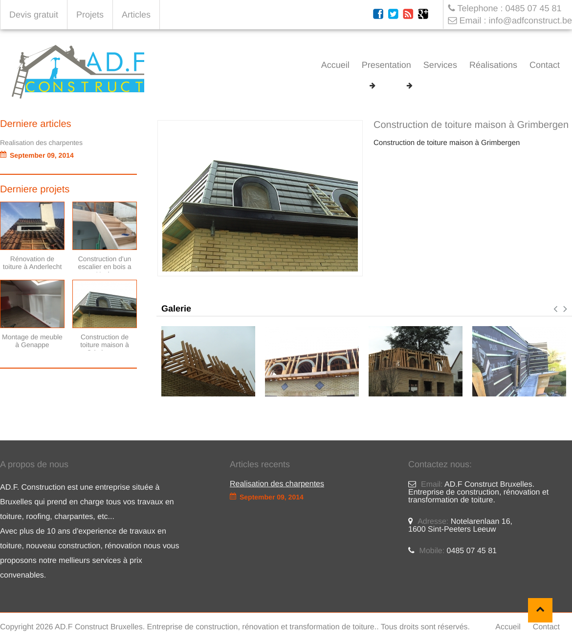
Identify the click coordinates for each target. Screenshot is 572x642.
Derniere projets (34, 189)
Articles (136, 15)
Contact (544, 65)
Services (440, 65)
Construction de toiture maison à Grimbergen (494, 86)
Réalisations (493, 65)
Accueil (335, 65)
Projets (90, 15)
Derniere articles (35, 124)
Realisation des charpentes (41, 142)
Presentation (386, 65)
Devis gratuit (33, 15)
